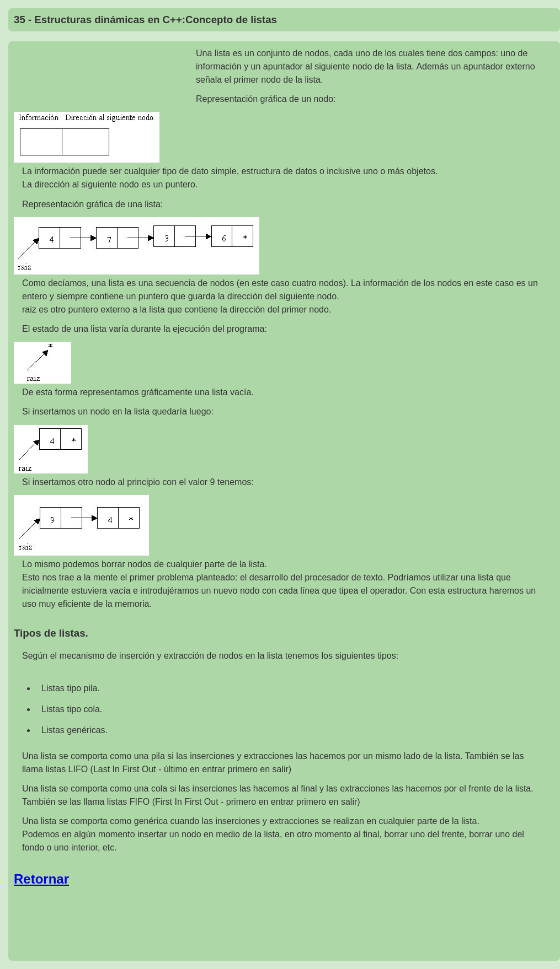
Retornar (41, 878)
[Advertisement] (105, 77)
